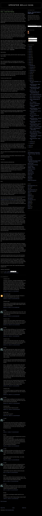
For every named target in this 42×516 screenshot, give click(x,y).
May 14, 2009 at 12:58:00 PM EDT (11, 481)
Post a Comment (4, 501)
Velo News (30, 156)
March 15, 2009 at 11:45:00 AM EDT (11, 403)
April (31, 78)
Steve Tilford (30, 159)
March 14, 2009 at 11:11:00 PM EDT (11, 394)
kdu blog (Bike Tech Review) (33, 164)
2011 (30, 59)
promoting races (31, 199)
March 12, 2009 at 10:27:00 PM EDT (11, 324)
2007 (30, 145)
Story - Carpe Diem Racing (34, 131)
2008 (30, 64)
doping (29, 194)
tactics (29, 203)
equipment (30, 195)
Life (28, 188)
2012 (30, 57)
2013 (30, 56)
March (31, 80)
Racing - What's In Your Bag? (35, 97)
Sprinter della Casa (21, 5)
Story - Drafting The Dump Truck (35, 96)
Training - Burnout (33, 113)
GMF (29, 33)
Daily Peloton (30, 177)
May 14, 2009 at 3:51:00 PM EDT (10, 489)
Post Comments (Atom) (10, 510)
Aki (4, 310)
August (31, 72)
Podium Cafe (30, 174)
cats (28, 192)
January (31, 143)
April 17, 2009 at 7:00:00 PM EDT (11, 432)
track (29, 205)
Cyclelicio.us (30, 178)
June (31, 75)
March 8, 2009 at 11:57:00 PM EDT (11, 307)
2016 (30, 51)
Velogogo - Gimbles (31, 167)
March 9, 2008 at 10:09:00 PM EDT (11, 298)
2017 (30, 49)
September (32, 70)
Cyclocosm (30, 176)
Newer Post (3, 507)
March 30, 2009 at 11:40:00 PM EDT (11, 415)
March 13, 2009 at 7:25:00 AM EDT (11, 336)
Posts (30, 38)
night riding (30, 198)
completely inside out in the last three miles (8, 199)
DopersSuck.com (31, 173)
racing (29, 201)
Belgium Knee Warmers (32, 180)
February (31, 141)
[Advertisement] (15, 504)
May (31, 76)
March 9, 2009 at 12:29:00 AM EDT (11, 316)
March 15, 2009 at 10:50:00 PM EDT (11, 409)
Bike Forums (30, 157)
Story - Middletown (33, 102)
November (32, 67)
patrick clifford (5, 294)
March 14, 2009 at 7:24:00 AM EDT (11, 385)
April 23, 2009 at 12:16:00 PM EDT (11, 459)
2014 (30, 54)
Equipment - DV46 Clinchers (35, 103)
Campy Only (30, 170)
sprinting (29, 202)
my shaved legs (30, 166)
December (32, 65)
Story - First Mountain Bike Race (35, 94)
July (31, 73)
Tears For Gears (31, 171)
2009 (30, 62)
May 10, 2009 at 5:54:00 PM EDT (10, 472)
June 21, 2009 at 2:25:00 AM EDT (10, 498)
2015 (30, 52)
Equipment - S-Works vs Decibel (35, 126)
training (29, 206)
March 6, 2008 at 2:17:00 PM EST (11, 291)
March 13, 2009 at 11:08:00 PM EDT (11, 344)
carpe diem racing (31, 191)
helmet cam (30, 196)
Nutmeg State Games (32, 189)
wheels (29, 208)
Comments (31, 40)
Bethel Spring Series (31, 185)
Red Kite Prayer (30, 163)
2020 (30, 46)
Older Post (24, 507)
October (31, 68)
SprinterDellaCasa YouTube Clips (34, 152)
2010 (30, 60)
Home (13, 507)
